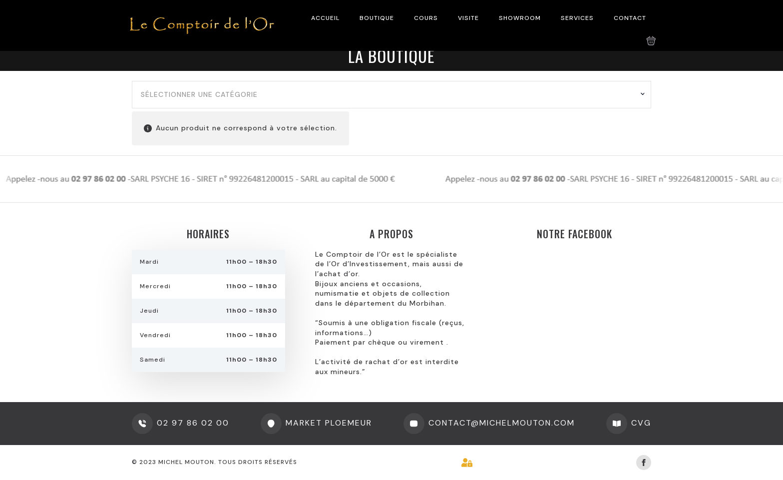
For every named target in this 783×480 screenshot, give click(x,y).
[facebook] (643, 462)
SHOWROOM (520, 18)
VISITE (468, 18)
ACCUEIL (325, 18)
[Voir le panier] (651, 41)
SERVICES (577, 18)
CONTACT (630, 18)
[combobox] (391, 95)
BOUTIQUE (377, 18)
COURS (426, 18)
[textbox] (388, 95)
